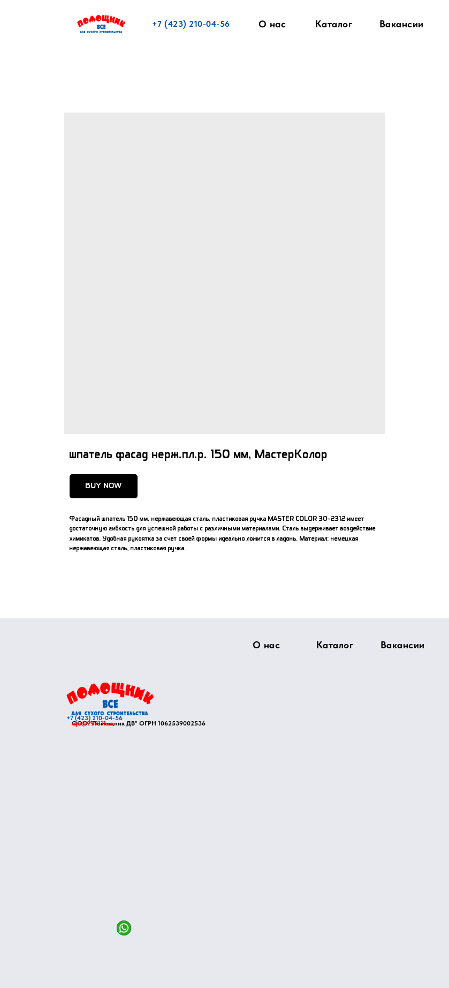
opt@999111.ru (92, 723)
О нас (272, 24)
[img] (110, 699)
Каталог (334, 23)
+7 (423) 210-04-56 (191, 24)
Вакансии (401, 23)
